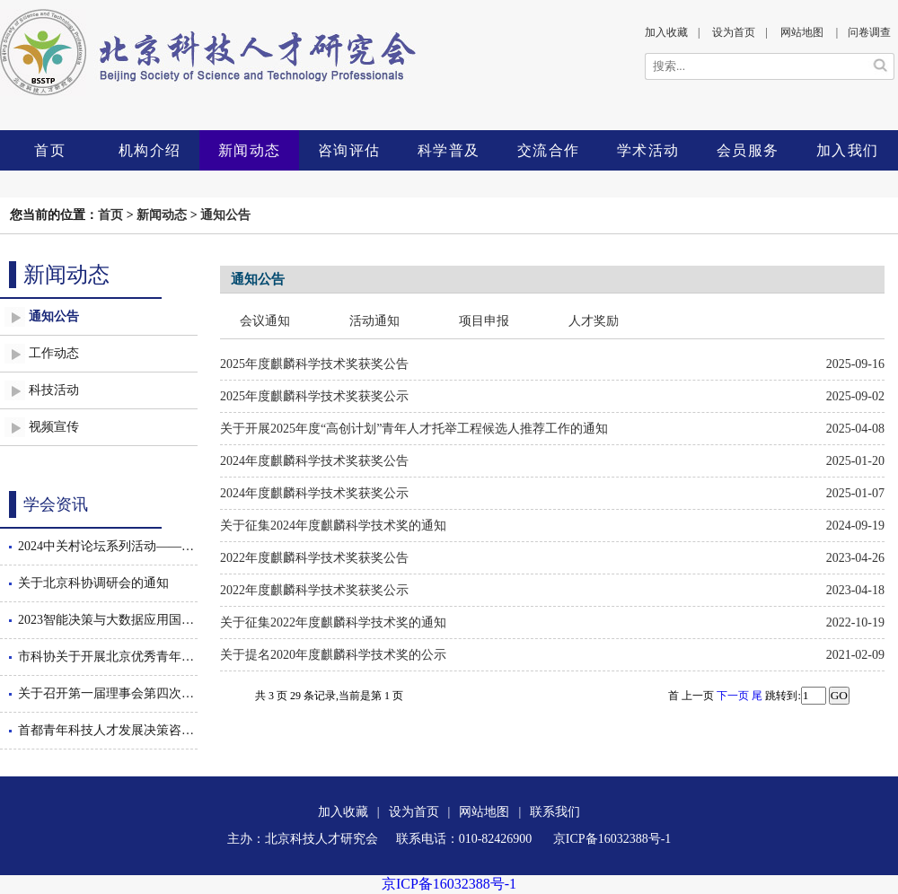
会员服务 (748, 150)
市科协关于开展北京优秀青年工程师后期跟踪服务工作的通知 (108, 656)
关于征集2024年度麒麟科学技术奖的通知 (333, 525)
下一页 (733, 695)
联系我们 (555, 812)
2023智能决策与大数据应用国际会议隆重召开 (108, 620)
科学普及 (449, 150)
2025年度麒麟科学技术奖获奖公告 (314, 364)
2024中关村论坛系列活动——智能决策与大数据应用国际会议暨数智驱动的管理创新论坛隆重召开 (108, 546)
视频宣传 (54, 427)
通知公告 (225, 215)
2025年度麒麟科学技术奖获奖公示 (314, 396)
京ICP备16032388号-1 (449, 883)
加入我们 (847, 150)
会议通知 (265, 321)
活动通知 (374, 321)
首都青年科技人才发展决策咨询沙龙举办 (108, 730)
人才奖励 (593, 321)
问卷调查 (869, 32)
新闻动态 (249, 150)
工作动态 (54, 353)
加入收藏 (666, 32)
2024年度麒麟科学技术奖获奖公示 (314, 493)
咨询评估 (349, 150)
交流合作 (548, 150)
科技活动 (54, 390)
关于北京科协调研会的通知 (93, 583)
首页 (50, 150)
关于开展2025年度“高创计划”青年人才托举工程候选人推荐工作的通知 (414, 428)
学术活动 (648, 150)
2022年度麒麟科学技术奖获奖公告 (314, 558)
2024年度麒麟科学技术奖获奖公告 (314, 461)
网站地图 (801, 32)
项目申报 (484, 321)
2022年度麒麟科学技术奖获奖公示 (314, 590)
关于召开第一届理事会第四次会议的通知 (108, 693)
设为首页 (733, 32)
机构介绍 (150, 150)
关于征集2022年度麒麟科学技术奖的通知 (333, 622)
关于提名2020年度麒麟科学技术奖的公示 (333, 655)
